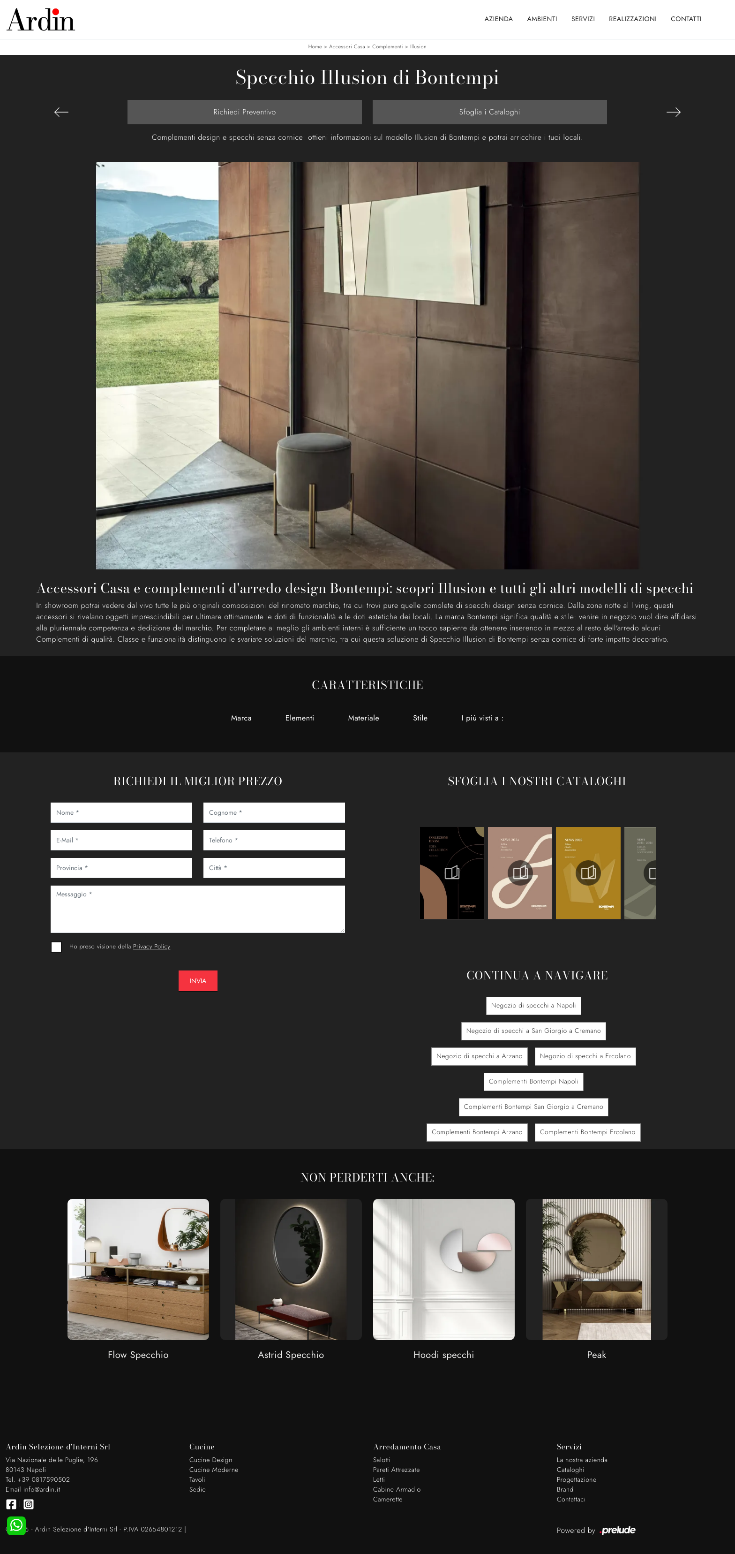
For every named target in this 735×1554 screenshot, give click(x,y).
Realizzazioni (633, 19)
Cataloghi (571, 1470)
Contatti (686, 19)
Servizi (583, 19)
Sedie (197, 1489)
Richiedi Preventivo (245, 111)
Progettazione (577, 1480)
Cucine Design (210, 1460)
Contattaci (571, 1499)
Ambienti (542, 19)
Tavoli (197, 1480)
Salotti (381, 1460)
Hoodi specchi (443, 1355)
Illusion (418, 47)
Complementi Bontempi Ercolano (588, 1132)
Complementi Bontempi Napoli (533, 1081)
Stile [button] (420, 718)
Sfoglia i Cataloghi (489, 111)
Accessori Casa (347, 47)
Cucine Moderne (214, 1470)
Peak (596, 1355)
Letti (379, 1480)
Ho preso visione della (119, 946)
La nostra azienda (582, 1460)
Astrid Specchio (291, 1355)
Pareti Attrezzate (396, 1470)
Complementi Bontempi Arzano (477, 1132)
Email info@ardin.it (33, 1489)
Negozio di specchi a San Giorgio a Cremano (533, 1031)
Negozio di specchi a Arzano (479, 1056)
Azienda (499, 19)
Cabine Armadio (397, 1489)
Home (315, 47)
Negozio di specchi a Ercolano (585, 1056)
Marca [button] (241, 718)
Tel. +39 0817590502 (38, 1480)
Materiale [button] (364, 718)
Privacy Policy (151, 946)
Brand (565, 1489)
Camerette (388, 1499)
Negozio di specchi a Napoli (533, 1005)
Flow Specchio (138, 1355)
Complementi (387, 47)
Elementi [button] (300, 718)
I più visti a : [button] (482, 718)
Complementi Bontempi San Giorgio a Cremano (533, 1107)
